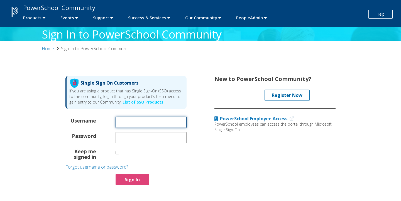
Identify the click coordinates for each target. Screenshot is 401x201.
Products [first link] (32, 17)
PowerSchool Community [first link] (59, 7)
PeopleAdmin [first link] (249, 17)
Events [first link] (67, 17)
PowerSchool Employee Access (255, 119)
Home (48, 49)
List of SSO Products (142, 102)
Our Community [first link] (201, 17)
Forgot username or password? (96, 167)
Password (84, 136)
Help (380, 14)
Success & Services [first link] (147, 17)
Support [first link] (101, 17)
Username (83, 120)
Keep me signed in (85, 154)
